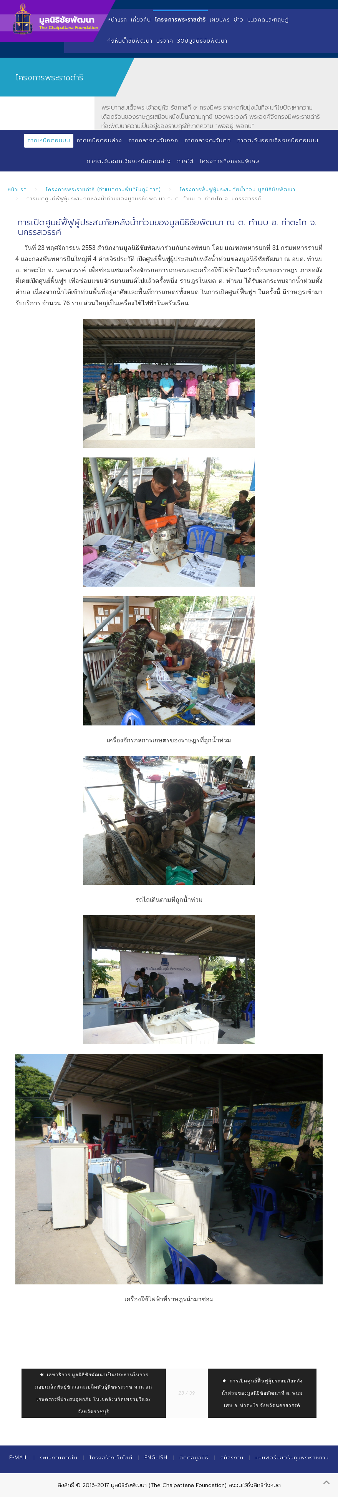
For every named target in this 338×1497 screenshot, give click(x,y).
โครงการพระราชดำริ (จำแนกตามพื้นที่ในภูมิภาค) (103, 189)
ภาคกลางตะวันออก (153, 140)
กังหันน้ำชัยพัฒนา (130, 41)
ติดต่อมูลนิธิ (194, 1457)
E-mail (18, 1457)
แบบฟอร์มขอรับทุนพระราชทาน (292, 1457)
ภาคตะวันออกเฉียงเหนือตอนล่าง (129, 161)
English (155, 1457)
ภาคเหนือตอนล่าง (99, 140)
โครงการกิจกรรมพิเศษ (229, 161)
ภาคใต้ (185, 161)
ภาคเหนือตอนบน (48, 140)
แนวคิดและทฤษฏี (268, 20)
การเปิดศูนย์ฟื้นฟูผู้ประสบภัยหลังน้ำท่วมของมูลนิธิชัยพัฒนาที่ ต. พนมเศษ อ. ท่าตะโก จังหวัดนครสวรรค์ (262, 1393)
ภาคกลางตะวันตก (207, 140)
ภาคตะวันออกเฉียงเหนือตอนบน (277, 140)
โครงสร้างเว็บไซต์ (111, 1457)
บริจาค (164, 41)
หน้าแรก (117, 20)
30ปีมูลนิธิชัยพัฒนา (202, 41)
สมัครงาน (232, 1457)
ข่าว (239, 20)
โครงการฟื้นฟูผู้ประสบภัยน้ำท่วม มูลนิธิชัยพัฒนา (237, 189)
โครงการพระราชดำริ (180, 20)
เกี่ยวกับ (141, 20)
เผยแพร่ (220, 20)
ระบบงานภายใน (59, 1457)
